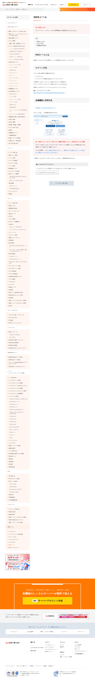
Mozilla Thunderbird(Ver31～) (17, 409)
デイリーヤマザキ (14, 78)
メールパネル (12, 542)
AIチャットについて (13, 547)
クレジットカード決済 (15, 64)
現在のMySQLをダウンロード (16, 519)
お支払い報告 (12, 119)
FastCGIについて (14, 256)
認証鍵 (10, 193)
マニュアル (13, 631)
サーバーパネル (12, 537)
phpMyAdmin (12, 514)
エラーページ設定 (13, 235)
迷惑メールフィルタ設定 (15, 445)
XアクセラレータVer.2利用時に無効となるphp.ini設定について (18, 250)
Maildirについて (12, 287)
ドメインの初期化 (13, 160)
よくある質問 (31, 631)
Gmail (11, 437)
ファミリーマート (14, 83)
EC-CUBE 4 (12, 337)
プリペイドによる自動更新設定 (17, 114)
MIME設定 (11, 240)
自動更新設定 (13, 107)
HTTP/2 (10, 216)
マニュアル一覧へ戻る (61, 183)
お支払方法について (13, 62)
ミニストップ (13, 80)
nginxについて (12, 213)
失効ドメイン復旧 (13, 155)
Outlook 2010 (13, 421)
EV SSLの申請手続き (15, 54)
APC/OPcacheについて (15, 259)
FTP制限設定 (12, 497)
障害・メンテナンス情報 (47, 631)
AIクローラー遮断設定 (14, 221)
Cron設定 (11, 320)
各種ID (10, 130)
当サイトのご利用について (22, 665)
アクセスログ (12, 281)
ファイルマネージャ (13, 539)
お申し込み (73, 4)
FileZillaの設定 (13, 486)
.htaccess (11, 224)
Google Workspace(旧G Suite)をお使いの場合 (18, 177)
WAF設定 (11, 297)
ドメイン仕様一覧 (13, 152)
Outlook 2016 (13, 416)
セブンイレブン (13, 72)
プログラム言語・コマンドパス (16, 314)
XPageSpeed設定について (15, 276)
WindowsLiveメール (14, 401)
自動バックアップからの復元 (16, 522)
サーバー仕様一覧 (13, 203)
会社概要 (45, 665)
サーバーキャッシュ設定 (15, 265)
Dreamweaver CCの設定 (15, 489)
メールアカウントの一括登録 (16, 383)
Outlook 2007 (13, 424)
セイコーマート (13, 86)
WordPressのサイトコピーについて (17, 348)
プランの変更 (12, 40)
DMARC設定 (12, 467)
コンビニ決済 (13, 96)
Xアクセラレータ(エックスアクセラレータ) (18, 262)
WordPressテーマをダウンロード (17, 366)
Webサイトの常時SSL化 (15, 227)
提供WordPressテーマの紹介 (16, 357)
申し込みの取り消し (13, 143)
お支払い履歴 (12, 122)
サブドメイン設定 (13, 163)
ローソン (12, 75)
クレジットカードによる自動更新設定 (18, 110)
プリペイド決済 (13, 67)
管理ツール (10, 527)
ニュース (64, 631)
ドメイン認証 (12, 165)
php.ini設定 (11, 243)
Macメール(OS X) (14, 429)
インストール (11, 327)
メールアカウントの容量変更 (16, 393)
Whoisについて (13, 185)
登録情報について (13, 132)
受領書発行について (13, 88)
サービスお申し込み (13, 127)
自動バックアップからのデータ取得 (17, 300)
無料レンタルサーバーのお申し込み (17, 31)
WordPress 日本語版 (15, 334)
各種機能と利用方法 (41, 45)
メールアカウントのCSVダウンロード (18, 385)
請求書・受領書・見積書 (15, 124)
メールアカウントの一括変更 (16, 388)
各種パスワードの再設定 (15, 138)
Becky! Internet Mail (14, 427)
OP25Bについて (13, 456)
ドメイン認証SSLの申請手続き (17, 48)
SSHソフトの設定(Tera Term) (16, 292)
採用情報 (51, 665)
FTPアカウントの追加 (14, 478)
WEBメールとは (41, 41)
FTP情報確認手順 (13, 500)
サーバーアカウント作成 (48, 600)
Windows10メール (14, 404)
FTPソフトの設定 (13, 481)
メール (16, 372)
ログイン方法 (40, 43)
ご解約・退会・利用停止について (17, 43)
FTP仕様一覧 (12, 476)
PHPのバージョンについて (15, 322)
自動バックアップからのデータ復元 (17, 303)
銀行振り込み (13, 70)
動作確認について (13, 168)
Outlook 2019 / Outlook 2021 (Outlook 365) (16, 413)
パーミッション (12, 232)
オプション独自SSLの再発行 (17, 59)
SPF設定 (11, 464)
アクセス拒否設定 (13, 273)
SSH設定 (11, 289)
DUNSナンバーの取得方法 (16, 56)
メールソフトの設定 (13, 396)
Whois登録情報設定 (14, 188)
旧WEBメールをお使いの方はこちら (45, 107)
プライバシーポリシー (10, 665)
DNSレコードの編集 (14, 173)
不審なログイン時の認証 (15, 140)
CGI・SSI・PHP (13, 317)
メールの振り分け (13, 450)
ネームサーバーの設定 (14, 171)
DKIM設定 (11, 461)
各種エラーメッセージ (14, 237)
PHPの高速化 (12, 253)
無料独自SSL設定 (13, 208)
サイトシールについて (14, 211)
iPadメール (12, 435)
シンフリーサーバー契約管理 (16, 534)
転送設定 (11, 459)
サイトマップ (38, 665)
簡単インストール (13, 332)
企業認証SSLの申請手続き (16, 51)
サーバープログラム (13, 310)
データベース (11, 504)
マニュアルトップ (12, 22)
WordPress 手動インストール (16, 340)
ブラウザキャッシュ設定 (15, 268)
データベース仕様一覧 (14, 509)
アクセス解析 (12, 279)
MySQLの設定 (12, 511)
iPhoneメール (13, 432)
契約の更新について (13, 38)
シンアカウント (12, 531)
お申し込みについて (13, 26)
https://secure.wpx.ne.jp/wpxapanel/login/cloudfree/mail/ (49, 92)
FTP (9, 471)
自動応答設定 (12, 448)
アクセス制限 (12, 219)
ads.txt (10, 305)
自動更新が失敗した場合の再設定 (17, 116)
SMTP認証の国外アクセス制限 (16, 453)
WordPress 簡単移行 (14, 342)
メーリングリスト (13, 440)
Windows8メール (14, 406)
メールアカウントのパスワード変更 (17, 391)
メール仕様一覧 (12, 377)
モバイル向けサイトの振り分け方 (18, 229)
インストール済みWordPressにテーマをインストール (18, 363)
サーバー (10, 198)
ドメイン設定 (12, 157)
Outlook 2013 (13, 419)
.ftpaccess (11, 494)
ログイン (81, 631)
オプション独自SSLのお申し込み (17, 46)
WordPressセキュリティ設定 (16, 295)
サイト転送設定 (12, 271)
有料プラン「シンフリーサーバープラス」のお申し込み (18, 34)
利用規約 (32, 665)
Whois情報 (11, 183)
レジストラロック (13, 191)
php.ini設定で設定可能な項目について (18, 246)
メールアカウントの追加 (15, 380)
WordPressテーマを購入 (15, 359)
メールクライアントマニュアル (46, 172)
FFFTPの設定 (13, 484)
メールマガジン (12, 443)
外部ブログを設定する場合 (16, 180)
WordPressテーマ (12, 352)
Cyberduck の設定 (14, 492)
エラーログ (11, 284)
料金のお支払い (13, 94)
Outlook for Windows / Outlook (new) (18, 399)
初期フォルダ (12, 205)
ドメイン (10, 147)
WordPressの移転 (13, 345)
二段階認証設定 (12, 135)
